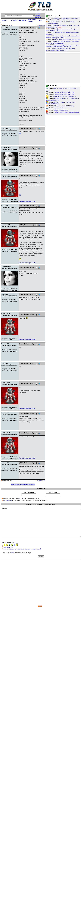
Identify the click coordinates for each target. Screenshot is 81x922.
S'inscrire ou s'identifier (32, 20)
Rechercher (23, 20)
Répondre (5, 20)
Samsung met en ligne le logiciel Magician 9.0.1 (66, 39)
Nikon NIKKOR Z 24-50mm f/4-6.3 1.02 (65, 96)
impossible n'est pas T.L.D (27, 201)
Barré (39, 549)
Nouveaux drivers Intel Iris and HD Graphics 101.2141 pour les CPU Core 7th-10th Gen (62, 19)
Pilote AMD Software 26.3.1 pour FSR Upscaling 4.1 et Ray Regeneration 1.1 (60, 49)
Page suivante (41, 25)
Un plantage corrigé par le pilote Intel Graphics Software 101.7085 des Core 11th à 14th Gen (62, 45)
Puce (18, 549)
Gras (22, 549)
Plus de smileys (8, 547)
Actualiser (14, 20)
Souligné (33, 549)
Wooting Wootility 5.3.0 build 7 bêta (64, 92)
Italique (27, 549)
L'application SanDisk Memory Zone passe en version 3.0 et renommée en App (62, 42)
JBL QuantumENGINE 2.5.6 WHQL (64, 106)
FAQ (40, 20)
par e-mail (21, 498)
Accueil (37, 14)
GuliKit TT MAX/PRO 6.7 (61, 110)
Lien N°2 (13, 549)
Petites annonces (38, 16)
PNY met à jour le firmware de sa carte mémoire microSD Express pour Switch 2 (63, 37)
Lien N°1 (6, 549)
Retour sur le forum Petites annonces (23, 484)
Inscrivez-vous (7, 500)
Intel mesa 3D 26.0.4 (59, 108)
